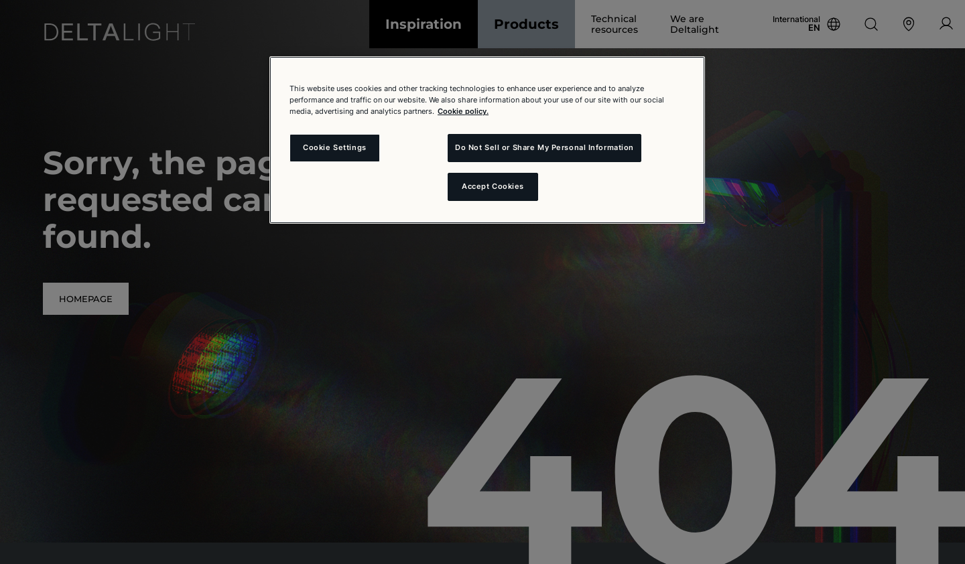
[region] (487, 140)
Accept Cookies (493, 186)
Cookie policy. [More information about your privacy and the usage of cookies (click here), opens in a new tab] (463, 111)
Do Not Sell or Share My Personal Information (544, 147)
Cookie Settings (335, 147)
